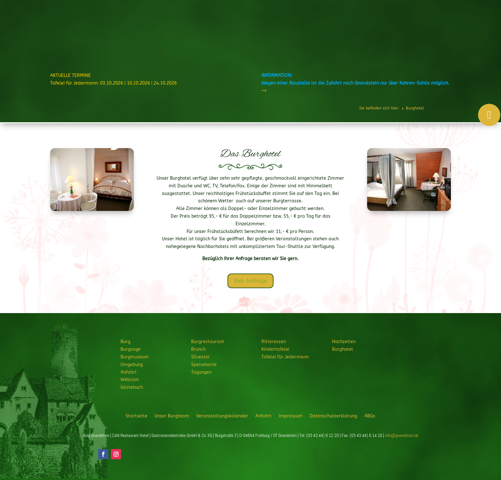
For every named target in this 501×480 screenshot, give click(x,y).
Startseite (136, 415)
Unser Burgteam (171, 415)
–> (263, 91)
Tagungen (201, 372)
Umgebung (131, 364)
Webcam (129, 379)
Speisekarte (204, 364)
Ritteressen (311, 23)
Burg (240, 23)
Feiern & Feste (349, 23)
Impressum (291, 415)
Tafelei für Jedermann (285, 357)
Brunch (198, 349)
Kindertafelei (275, 349)
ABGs (369, 415)
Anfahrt (128, 372)
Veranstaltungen (447, 23)
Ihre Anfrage (250, 280)
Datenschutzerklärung (333, 415)
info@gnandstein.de (401, 435)
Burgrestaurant (272, 23)
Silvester (200, 357)
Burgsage (130, 349)
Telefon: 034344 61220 (467, 6)
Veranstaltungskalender (222, 415)
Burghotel (414, 23)
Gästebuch (131, 387)
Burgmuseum (134, 357)
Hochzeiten (386, 23)
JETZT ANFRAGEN (446, 45)
